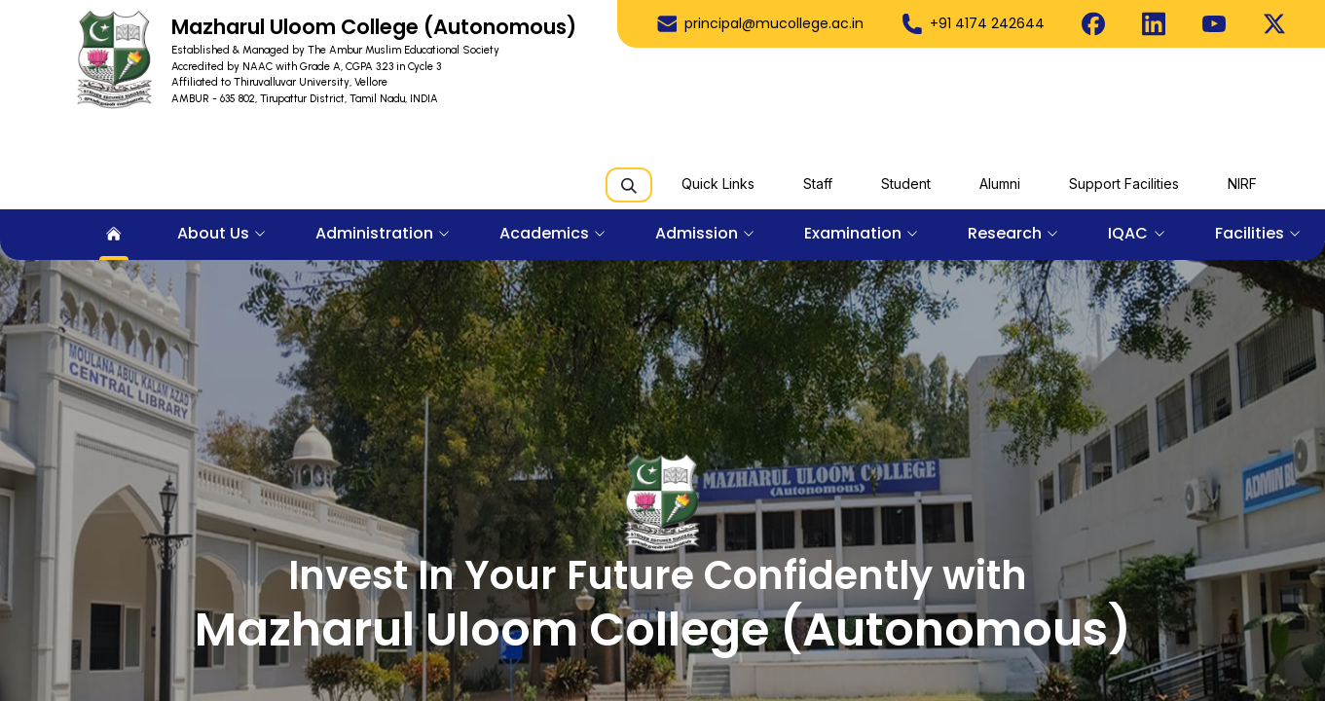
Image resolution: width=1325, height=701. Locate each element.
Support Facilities (1124, 183)
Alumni (999, 183)
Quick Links (718, 183)
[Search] (629, 185)
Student (906, 183)
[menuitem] (114, 234)
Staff (817, 183)
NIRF (1242, 183)
